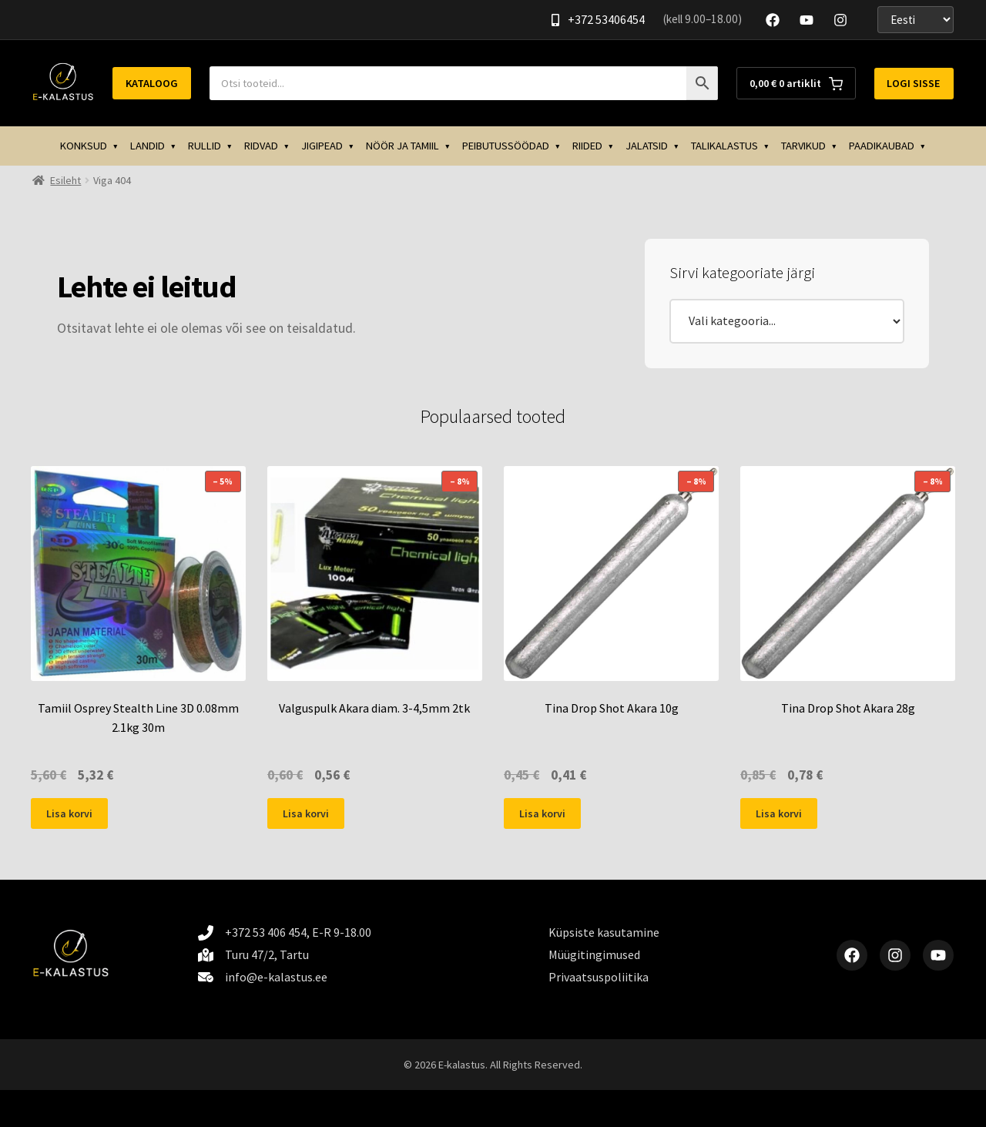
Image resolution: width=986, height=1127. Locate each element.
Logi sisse (914, 83)
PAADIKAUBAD (881, 146)
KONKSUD (83, 146)
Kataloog (152, 83)
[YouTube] (806, 20)
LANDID (147, 146)
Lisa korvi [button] (69, 813)
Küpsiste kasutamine (603, 932)
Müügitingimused (594, 954)
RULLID (204, 146)
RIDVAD (261, 146)
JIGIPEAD (322, 146)
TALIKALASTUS (724, 146)
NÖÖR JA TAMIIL (402, 146)
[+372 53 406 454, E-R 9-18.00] (284, 932)
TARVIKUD (803, 146)
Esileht (65, 180)
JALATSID (646, 146)
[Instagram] (840, 20)
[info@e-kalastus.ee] (262, 977)
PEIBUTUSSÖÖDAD (505, 146)
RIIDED (587, 146)
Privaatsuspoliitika (598, 976)
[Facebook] (772, 20)
